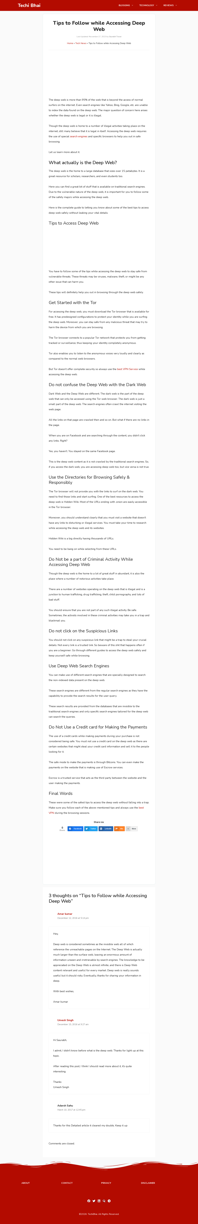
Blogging (127, 5)
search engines (78, 136)
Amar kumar (64, 914)
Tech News (80, 43)
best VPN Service (127, 369)
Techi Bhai (29, 5)
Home (70, 43)
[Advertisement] (99, 75)
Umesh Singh (65, 1020)
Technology (150, 5)
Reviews (172, 5)
